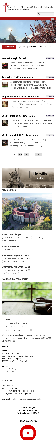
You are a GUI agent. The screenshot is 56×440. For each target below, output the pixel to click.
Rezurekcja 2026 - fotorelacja (17, 77)
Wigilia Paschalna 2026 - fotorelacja (21, 96)
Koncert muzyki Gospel (14, 58)
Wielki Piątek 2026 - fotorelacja (18, 115)
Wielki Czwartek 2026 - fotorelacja (20, 135)
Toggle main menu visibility (52, 18)
